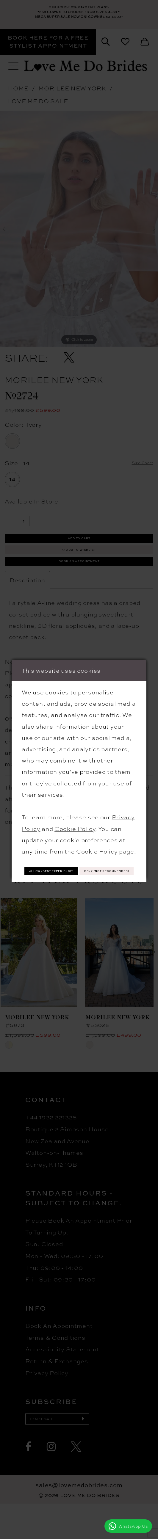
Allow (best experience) (79, 861)
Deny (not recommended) (79, 879)
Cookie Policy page (105, 840)
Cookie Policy (74, 817)
